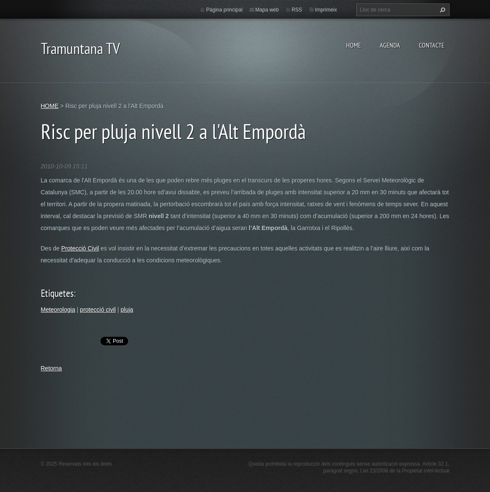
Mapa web (267, 10)
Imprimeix (326, 10)
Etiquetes (57, 293)
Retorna (51, 368)
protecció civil (98, 309)
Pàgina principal (224, 10)
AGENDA (390, 45)
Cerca (441, 9)
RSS (297, 10)
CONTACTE (431, 45)
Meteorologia (58, 309)
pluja (126, 309)
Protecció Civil (80, 248)
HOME (353, 45)
